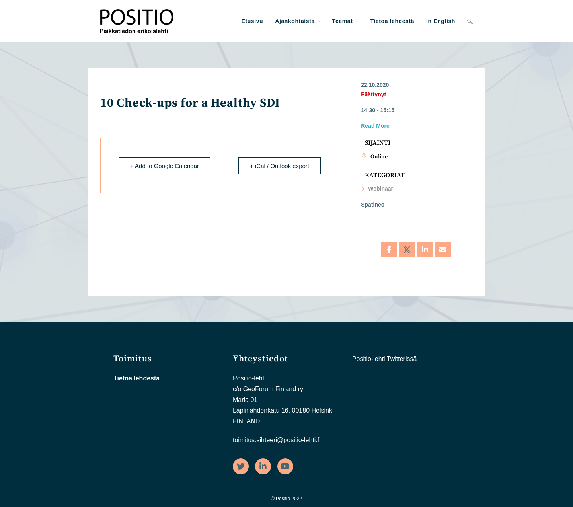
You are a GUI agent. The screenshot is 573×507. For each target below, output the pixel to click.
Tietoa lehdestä (136, 378)
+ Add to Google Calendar (164, 165)
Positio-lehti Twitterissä (384, 358)
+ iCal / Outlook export (279, 165)
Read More (375, 126)
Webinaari (378, 188)
